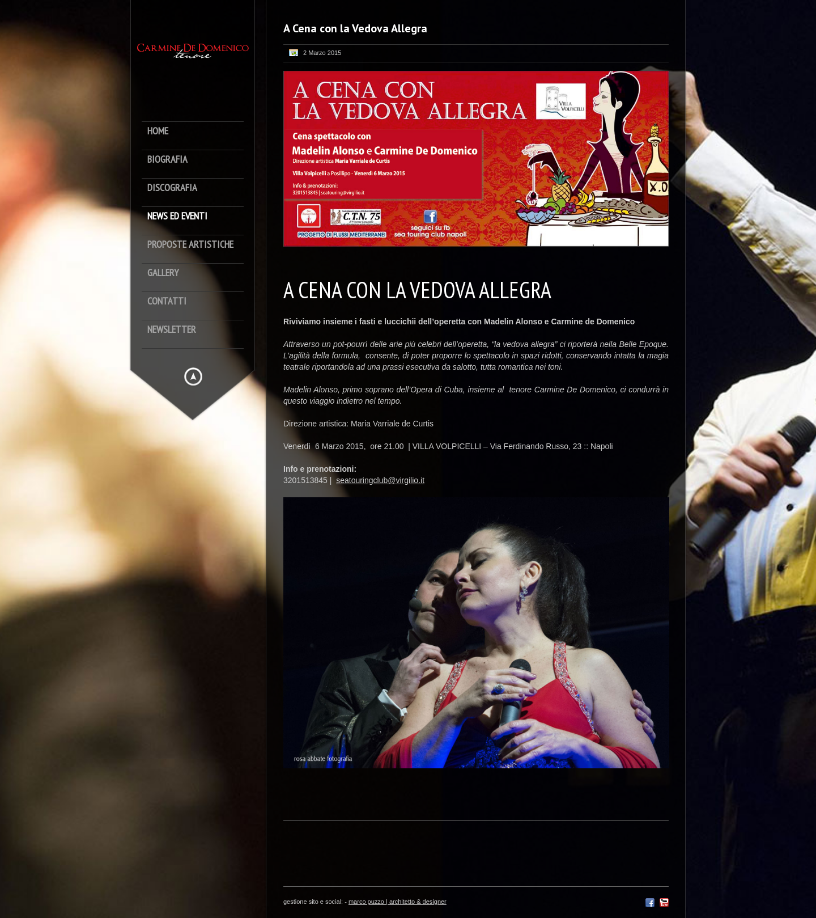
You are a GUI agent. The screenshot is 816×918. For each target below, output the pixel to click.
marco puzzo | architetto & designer (397, 901)
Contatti (166, 301)
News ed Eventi (177, 216)
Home (157, 131)
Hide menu (193, 376)
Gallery (162, 273)
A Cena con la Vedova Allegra (355, 28)
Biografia (167, 160)
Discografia (172, 188)
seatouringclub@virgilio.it (380, 480)
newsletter (171, 330)
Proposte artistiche (190, 245)
